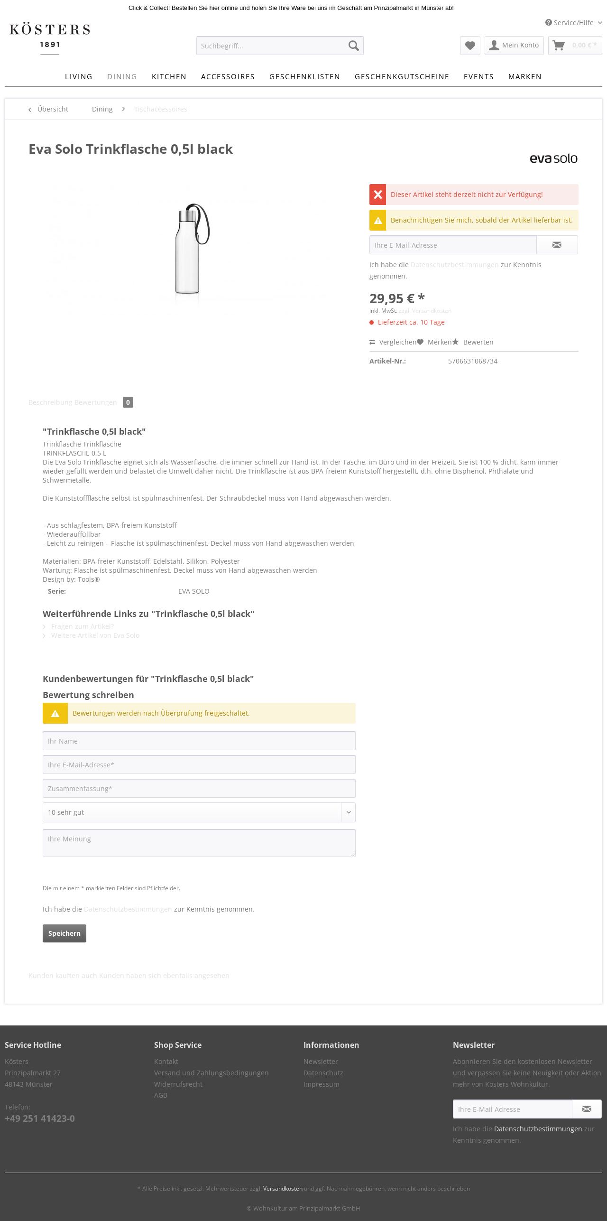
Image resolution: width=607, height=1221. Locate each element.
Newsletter (321, 1061)
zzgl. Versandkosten (425, 311)
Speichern (64, 933)
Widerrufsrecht (178, 1084)
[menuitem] (280, 50)
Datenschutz (323, 1072)
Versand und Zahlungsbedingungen (211, 1072)
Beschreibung (50, 402)
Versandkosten (283, 1188)
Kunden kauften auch (62, 975)
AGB (160, 1095)
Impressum (322, 1084)
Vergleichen (393, 341)
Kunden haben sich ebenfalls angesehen (164, 975)
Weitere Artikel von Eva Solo (91, 635)
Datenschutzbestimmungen (455, 264)
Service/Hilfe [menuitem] (570, 22)
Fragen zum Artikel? (78, 626)
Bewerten (473, 341)
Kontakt (166, 1061)
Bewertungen (103, 402)
